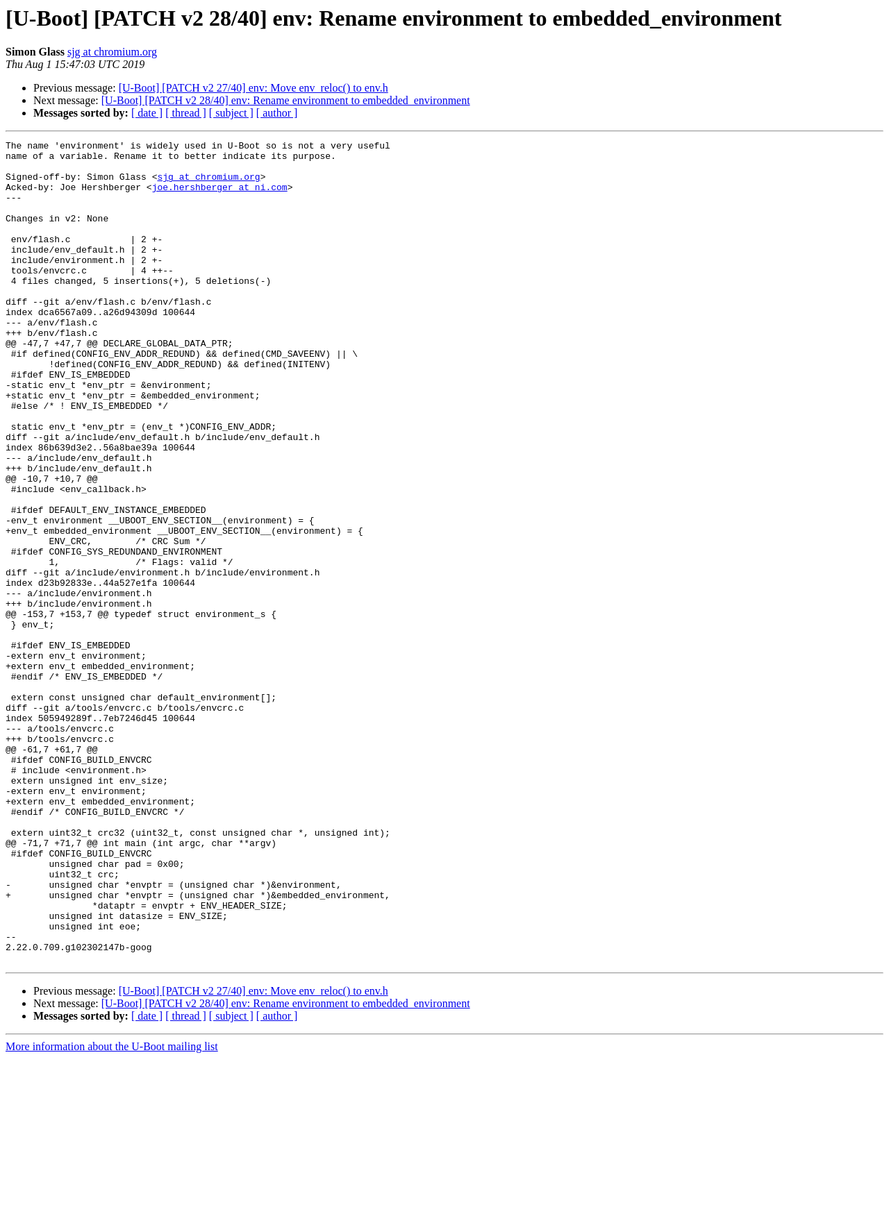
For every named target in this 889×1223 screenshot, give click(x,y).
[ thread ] (185, 113)
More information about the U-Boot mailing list (112, 1211)
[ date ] (147, 113)
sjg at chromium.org (112, 52)
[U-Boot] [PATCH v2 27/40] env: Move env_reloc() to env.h (253, 88)
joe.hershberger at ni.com (220, 197)
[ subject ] (231, 113)
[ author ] (277, 113)
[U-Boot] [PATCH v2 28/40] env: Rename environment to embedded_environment (285, 100)
